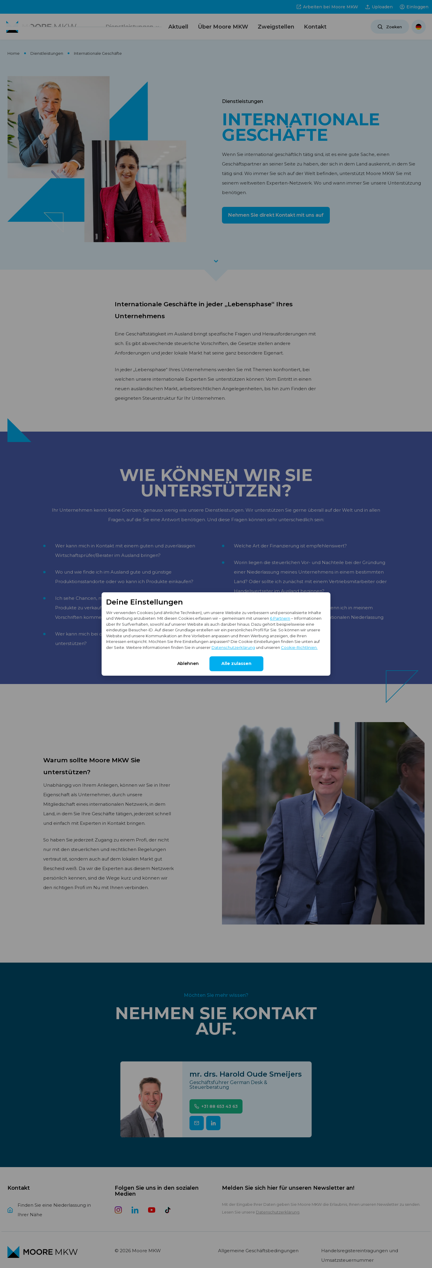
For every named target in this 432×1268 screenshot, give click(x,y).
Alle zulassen (236, 663)
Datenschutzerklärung (233, 647)
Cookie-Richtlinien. (299, 647)
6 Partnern (280, 618)
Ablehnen (188, 663)
